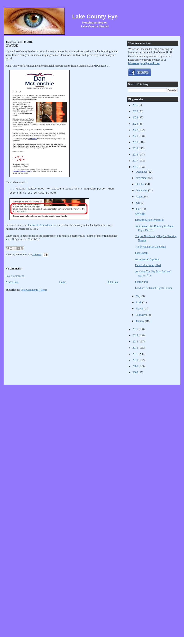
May (139, 296)
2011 (135, 353)
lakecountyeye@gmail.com (143, 63)
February (141, 314)
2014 (135, 335)
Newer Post (12, 281)
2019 (135, 148)
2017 (135, 160)
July (138, 202)
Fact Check (141, 252)
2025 (135, 111)
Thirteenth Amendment (40, 225)
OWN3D (12, 45)
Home (62, 281)
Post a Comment (15, 275)
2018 (135, 154)
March (140, 308)
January (140, 320)
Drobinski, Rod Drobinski (149, 219)
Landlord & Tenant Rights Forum (153, 287)
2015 (135, 329)
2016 (135, 167)
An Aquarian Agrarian (147, 259)
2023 (135, 123)
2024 (135, 117)
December (142, 171)
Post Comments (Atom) (34, 289)
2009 (135, 366)
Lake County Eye (95, 16)
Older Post (112, 281)
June (139, 208)
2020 (135, 142)
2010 (135, 360)
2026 (135, 105)
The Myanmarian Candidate (150, 246)
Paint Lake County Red (148, 265)
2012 (135, 347)
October (140, 184)
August (140, 196)
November (142, 177)
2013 (135, 341)
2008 (135, 372)
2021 (135, 135)
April (139, 302)
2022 (135, 129)
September (142, 190)
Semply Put (141, 281)
